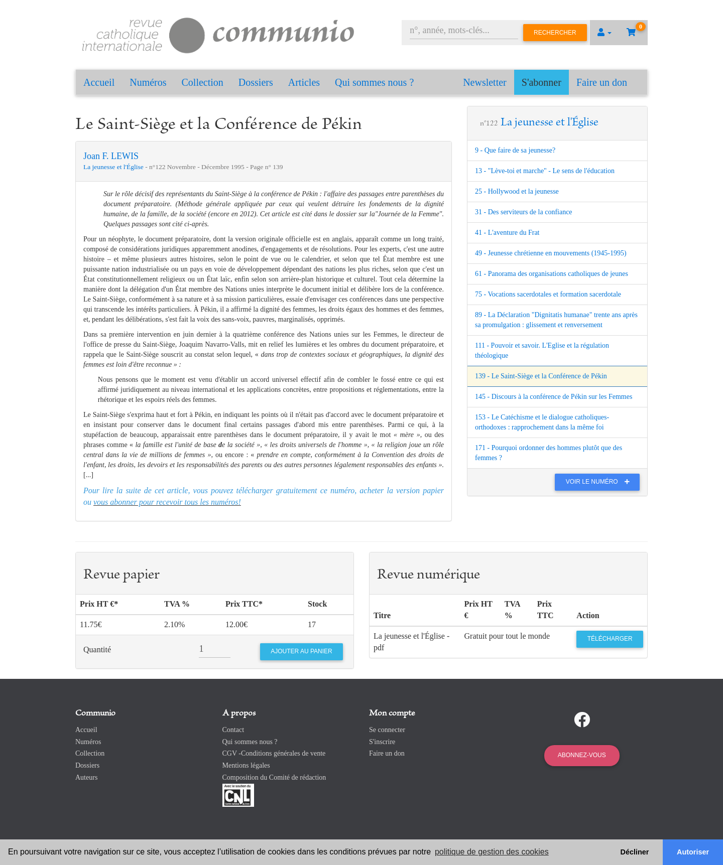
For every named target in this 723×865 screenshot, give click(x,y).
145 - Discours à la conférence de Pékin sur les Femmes (553, 396)
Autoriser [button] (693, 852)
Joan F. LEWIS (111, 156)
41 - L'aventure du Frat (507, 232)
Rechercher (555, 32)
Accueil (98, 82)
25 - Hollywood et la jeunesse (517, 191)
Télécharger (610, 638)
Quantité (97, 649)
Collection (202, 82)
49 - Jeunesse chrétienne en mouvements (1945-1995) (551, 253)
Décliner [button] (635, 852)
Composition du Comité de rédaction (274, 777)
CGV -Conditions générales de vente (274, 753)
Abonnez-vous (582, 755)
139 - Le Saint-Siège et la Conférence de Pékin (541, 376)
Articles (304, 82)
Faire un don (601, 82)
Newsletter (485, 82)
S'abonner (541, 82)
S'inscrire (382, 742)
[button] (604, 32)
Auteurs (86, 777)
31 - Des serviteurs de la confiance (523, 212)
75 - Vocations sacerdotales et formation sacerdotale (548, 294)
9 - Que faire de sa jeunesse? (515, 150)
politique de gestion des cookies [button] (492, 851)
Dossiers (255, 82)
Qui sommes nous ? (374, 82)
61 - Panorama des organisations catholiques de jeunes (551, 273)
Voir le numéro (600, 481)
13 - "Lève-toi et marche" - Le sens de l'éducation (545, 171)
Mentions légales (246, 765)
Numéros (148, 82)
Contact (233, 730)
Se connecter (387, 730)
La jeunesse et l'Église (114, 167)
